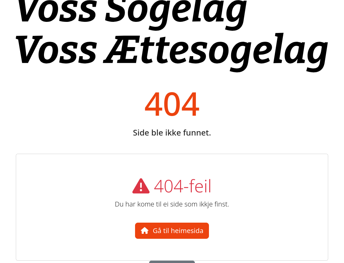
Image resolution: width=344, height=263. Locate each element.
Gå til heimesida (172, 230)
